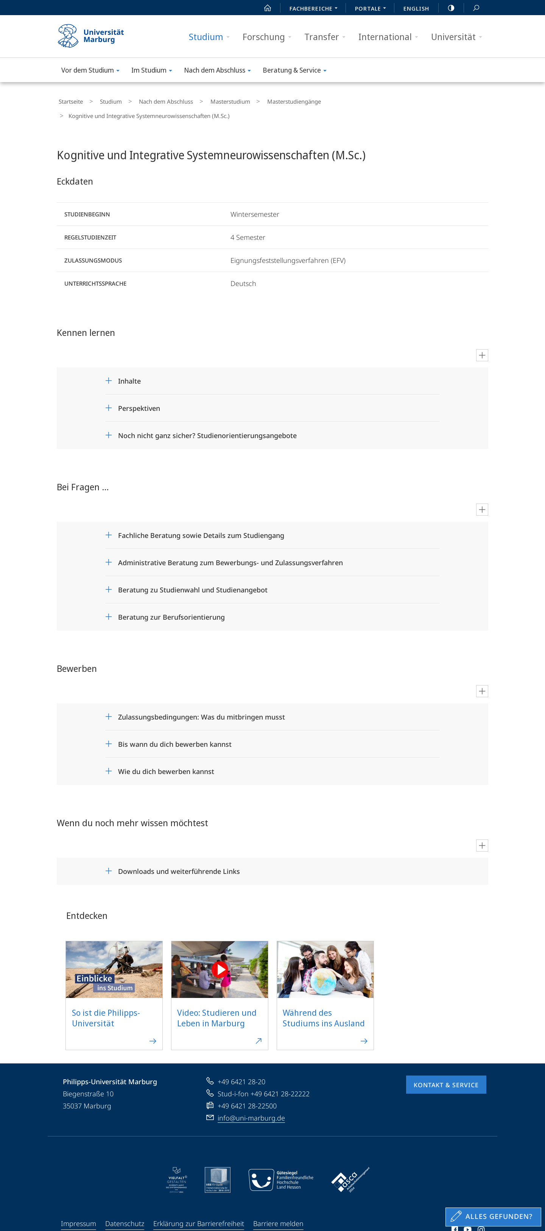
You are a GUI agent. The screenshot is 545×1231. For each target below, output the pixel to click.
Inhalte (129, 362)
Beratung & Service (297, 71)
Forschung (269, 37)
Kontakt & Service (446, 1067)
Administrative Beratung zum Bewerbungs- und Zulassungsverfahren (230, 544)
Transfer (327, 37)
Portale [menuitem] (372, 9)
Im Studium (154, 71)
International (390, 37)
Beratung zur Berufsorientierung (171, 598)
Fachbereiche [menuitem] (316, 9)
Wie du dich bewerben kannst (166, 753)
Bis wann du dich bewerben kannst (175, 726)
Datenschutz (124, 1205)
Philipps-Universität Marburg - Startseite (97, 36)
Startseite (69, 100)
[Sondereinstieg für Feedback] (493, 1217)
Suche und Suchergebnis (472, 8)
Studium (212, 37)
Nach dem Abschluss (220, 71)
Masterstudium (206, 100)
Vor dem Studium (93, 71)
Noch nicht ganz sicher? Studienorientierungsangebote (207, 417)
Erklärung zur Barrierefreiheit (198, 1205)
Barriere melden (278, 1205)
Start (263, 8)
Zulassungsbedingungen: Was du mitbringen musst (201, 698)
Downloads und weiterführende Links (179, 853)
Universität (459, 37)
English (416, 8)
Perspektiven (139, 390)
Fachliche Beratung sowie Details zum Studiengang (201, 517)
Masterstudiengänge (263, 100)
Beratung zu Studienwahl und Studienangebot (193, 571)
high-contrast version (447, 8)
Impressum (78, 1205)
